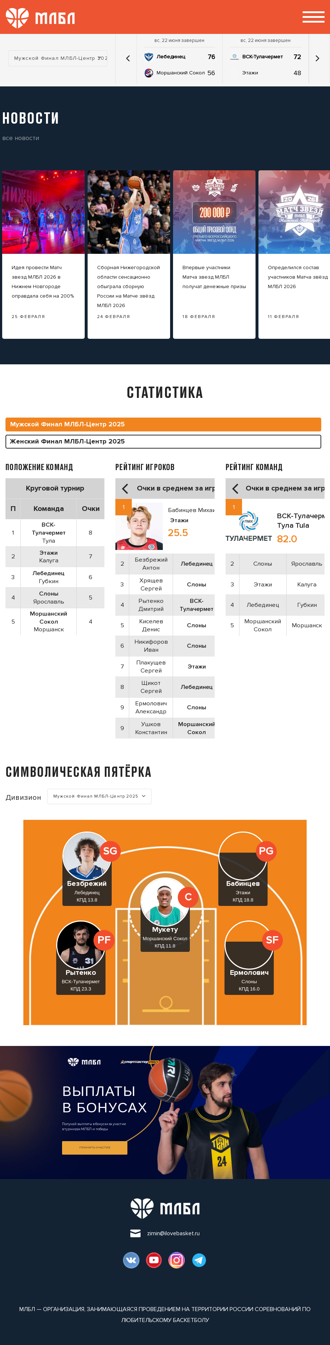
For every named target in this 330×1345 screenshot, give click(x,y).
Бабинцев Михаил (193, 510)
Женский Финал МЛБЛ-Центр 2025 (67, 441)
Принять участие (94, 1147)
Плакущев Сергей (151, 666)
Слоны (262, 563)
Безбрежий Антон (151, 563)
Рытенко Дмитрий (151, 605)
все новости (20, 138)
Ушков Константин (151, 728)
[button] (128, 58)
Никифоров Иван (151, 646)
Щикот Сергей (151, 687)
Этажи (250, 73)
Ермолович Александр (151, 707)
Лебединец (171, 57)
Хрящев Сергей (151, 584)
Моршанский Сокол (181, 73)
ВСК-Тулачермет (262, 57)
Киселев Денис (151, 625)
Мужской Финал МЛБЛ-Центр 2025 (67, 424)
